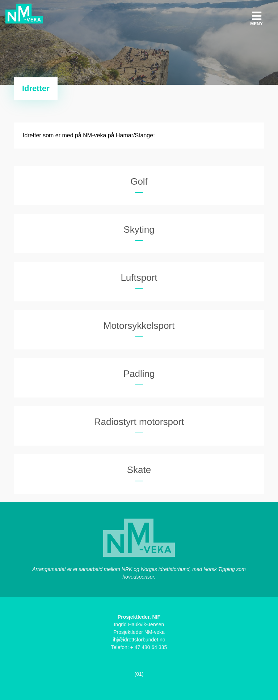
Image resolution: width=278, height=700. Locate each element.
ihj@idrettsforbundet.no (139, 640)
